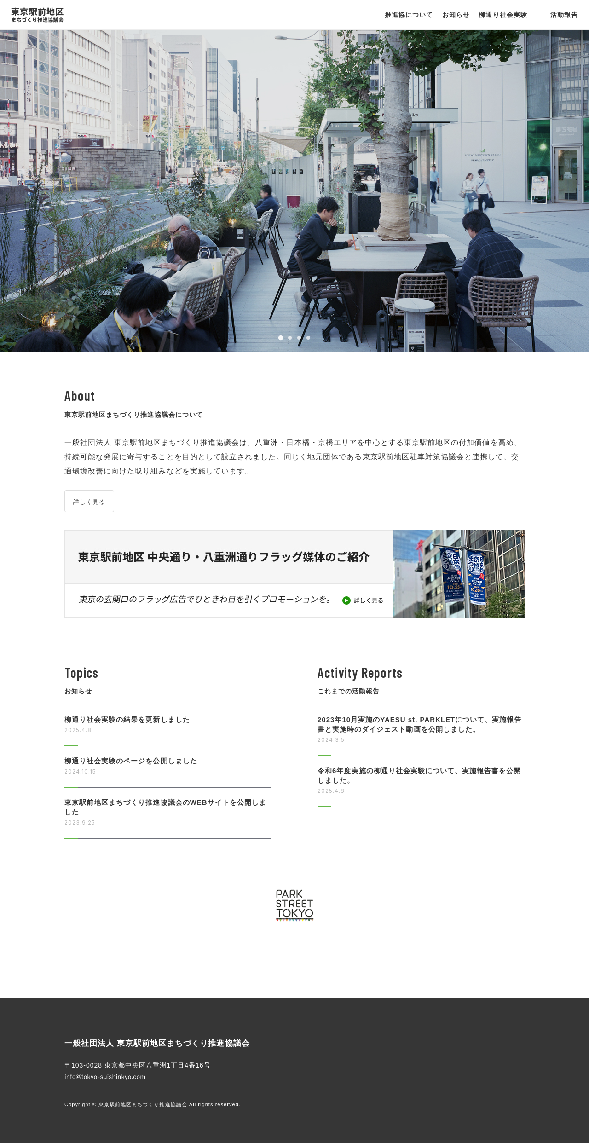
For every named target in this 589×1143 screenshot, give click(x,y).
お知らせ (456, 14)
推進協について (409, 14)
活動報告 (564, 14)
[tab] (280, 337)
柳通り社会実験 (503, 14)
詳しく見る (89, 501)
